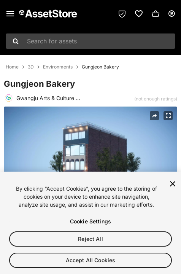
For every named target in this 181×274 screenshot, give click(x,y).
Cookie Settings (90, 221)
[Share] (154, 115)
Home (12, 67)
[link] (138, 13)
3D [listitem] (31, 67)
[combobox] (90, 41)
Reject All (90, 239)
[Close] (172, 183)
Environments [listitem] (58, 67)
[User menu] (171, 14)
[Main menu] (10, 13)
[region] (90, 223)
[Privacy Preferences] (122, 13)
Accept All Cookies (91, 260)
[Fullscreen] (168, 115)
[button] (155, 13)
